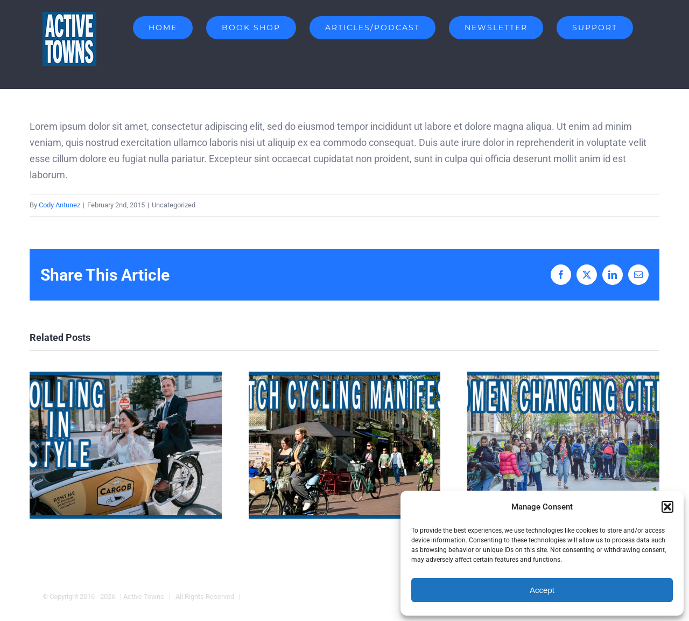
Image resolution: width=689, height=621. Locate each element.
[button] (667, 506)
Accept (542, 590)
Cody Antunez (59, 205)
